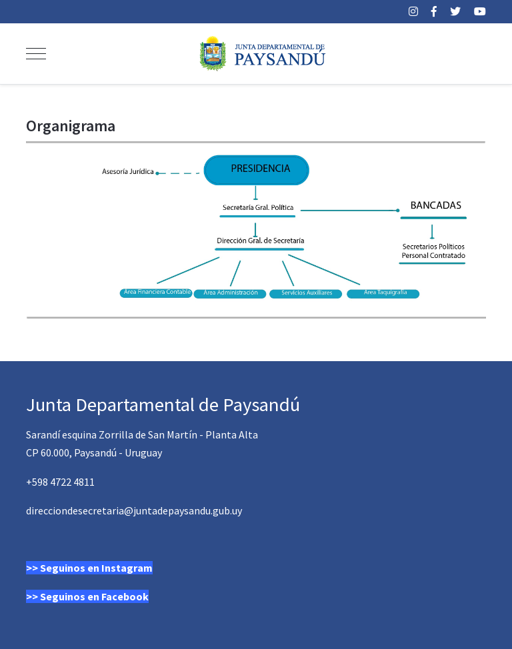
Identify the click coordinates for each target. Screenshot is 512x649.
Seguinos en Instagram (96, 567)
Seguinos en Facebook (94, 596)
